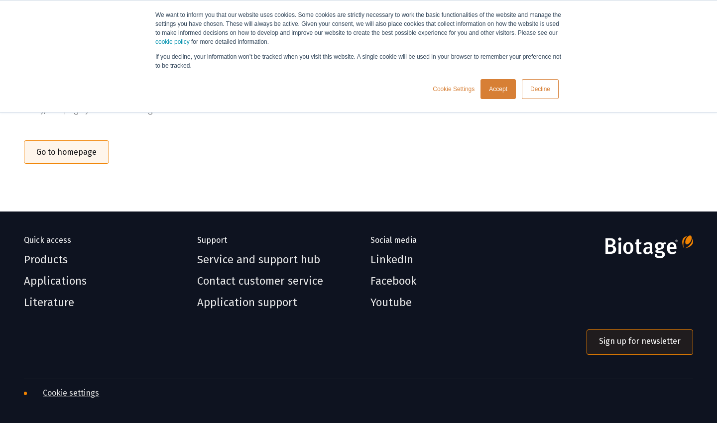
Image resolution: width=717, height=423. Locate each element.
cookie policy (172, 41)
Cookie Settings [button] (454, 89)
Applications (55, 281)
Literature (49, 302)
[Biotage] (640, 250)
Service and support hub (258, 259)
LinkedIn (391, 259)
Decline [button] (540, 89)
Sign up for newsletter (640, 341)
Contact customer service (260, 281)
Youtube (391, 302)
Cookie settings (71, 393)
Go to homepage (66, 152)
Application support (247, 302)
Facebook (393, 281)
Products (46, 259)
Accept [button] (498, 89)
